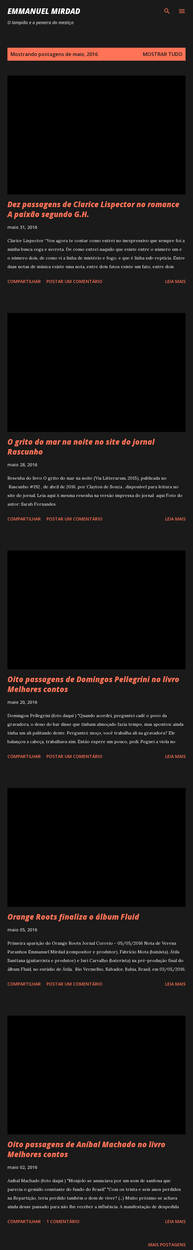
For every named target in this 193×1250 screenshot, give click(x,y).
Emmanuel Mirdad (43, 11)
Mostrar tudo (162, 54)
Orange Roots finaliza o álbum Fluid (73, 917)
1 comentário (62, 1221)
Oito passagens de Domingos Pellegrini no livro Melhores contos (93, 684)
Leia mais (175, 281)
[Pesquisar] (167, 11)
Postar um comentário (74, 281)
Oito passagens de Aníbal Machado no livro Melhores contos (86, 1149)
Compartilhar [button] (24, 281)
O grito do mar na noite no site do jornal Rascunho (81, 447)
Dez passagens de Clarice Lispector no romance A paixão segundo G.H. (93, 209)
